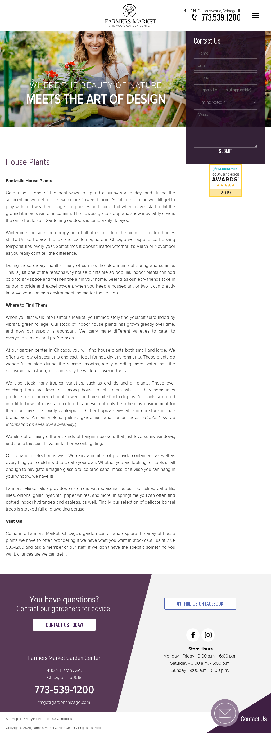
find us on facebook (200, 603)
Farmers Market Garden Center (130, 15)
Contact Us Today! (64, 624)
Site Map (12, 719)
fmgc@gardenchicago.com (64, 702)
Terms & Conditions (59, 719)
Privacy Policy (32, 719)
